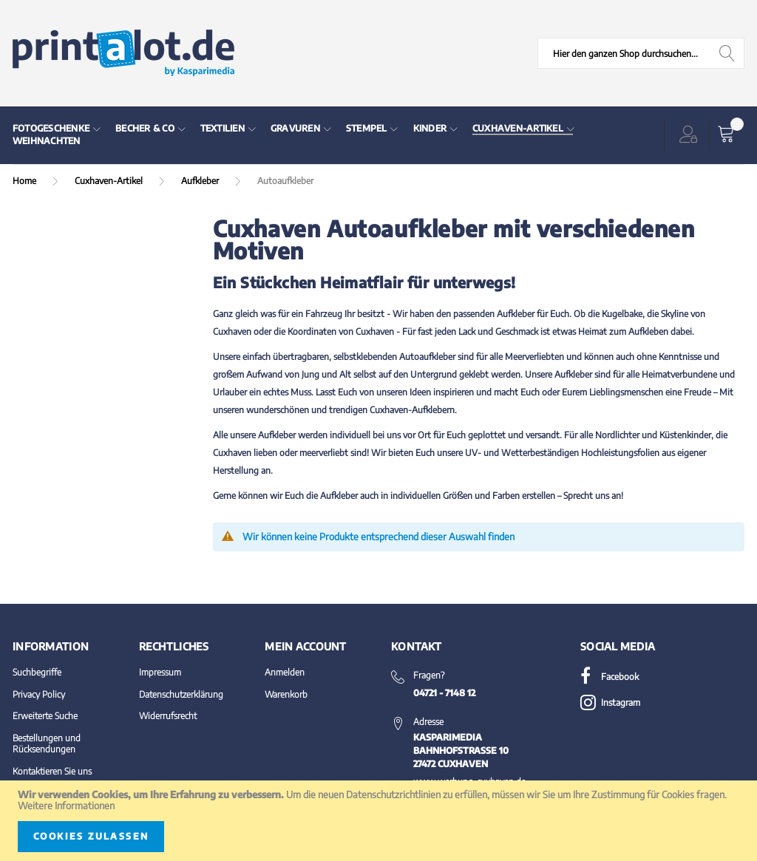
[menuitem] (57, 129)
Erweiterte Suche (45, 715)
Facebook (609, 676)
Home (25, 180)
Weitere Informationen (66, 805)
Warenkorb (286, 694)
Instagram (610, 702)
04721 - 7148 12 (444, 692)
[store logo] (123, 53)
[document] (378, 820)
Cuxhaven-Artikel (110, 180)
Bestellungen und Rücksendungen (47, 743)
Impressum (160, 672)
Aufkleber (201, 180)
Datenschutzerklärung (181, 694)
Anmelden (285, 672)
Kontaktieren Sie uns (52, 771)
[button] (691, 135)
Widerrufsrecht (168, 715)
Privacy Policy (39, 694)
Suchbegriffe (37, 672)
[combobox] (640, 53)
